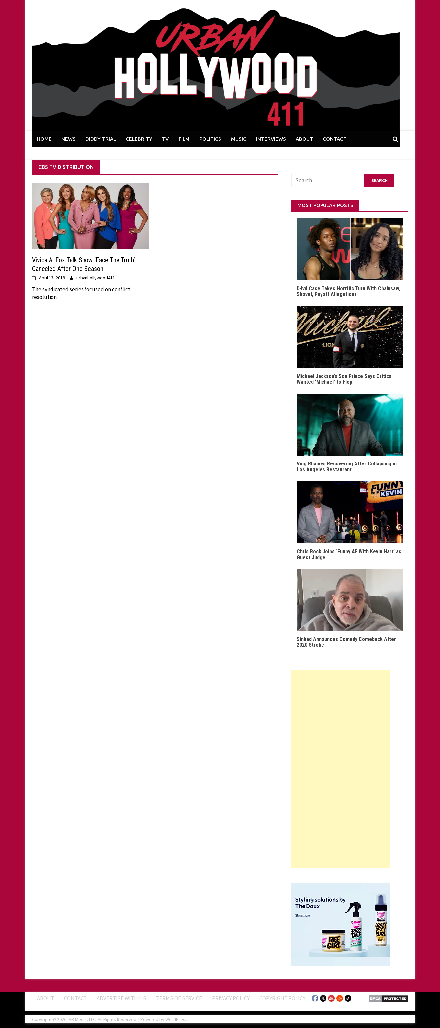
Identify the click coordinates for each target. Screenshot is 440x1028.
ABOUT (304, 139)
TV (165, 139)
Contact (75, 998)
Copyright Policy (282, 998)
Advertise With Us (121, 998)
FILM (184, 139)
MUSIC (238, 139)
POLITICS (210, 139)
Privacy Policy (231, 998)
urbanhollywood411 (95, 278)
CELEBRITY (139, 139)
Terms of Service (179, 998)
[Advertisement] (340, 769)
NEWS (68, 139)
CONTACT (335, 139)
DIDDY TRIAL (100, 139)
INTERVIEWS (271, 139)
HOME (44, 139)
